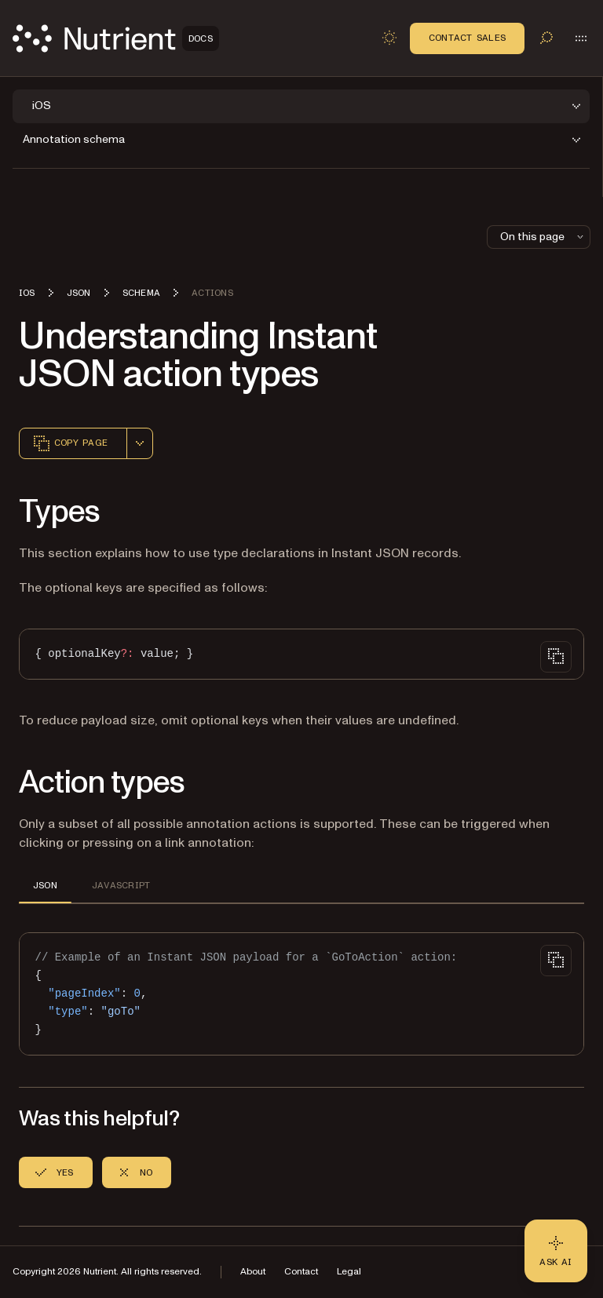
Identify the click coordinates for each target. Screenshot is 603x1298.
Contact (301, 1271)
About (252, 1271)
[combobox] (139, 443)
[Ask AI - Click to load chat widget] (555, 1251)
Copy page (70, 443)
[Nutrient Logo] (116, 38)
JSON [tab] (45, 885)
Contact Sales (467, 37)
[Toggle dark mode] (389, 37)
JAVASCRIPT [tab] (121, 885)
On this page (543, 236)
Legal (349, 1271)
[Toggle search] (546, 37)
